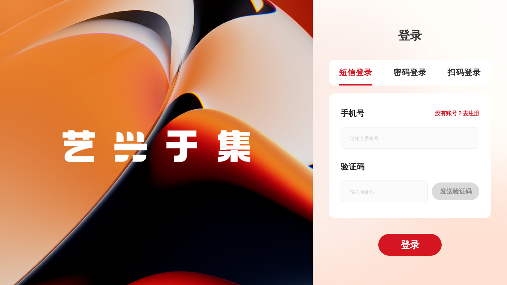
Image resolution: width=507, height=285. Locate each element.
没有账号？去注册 (457, 113)
